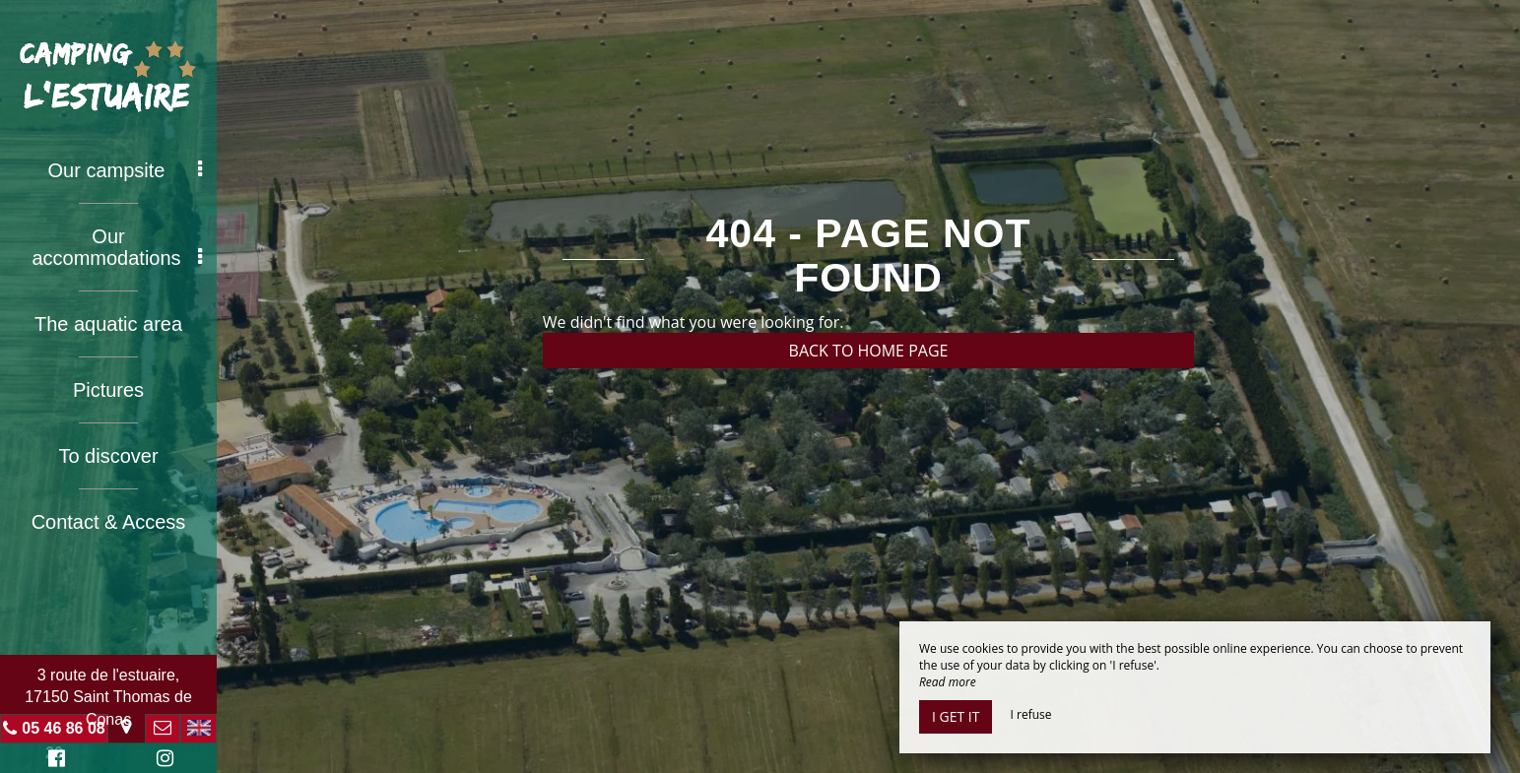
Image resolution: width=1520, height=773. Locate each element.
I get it (955, 716)
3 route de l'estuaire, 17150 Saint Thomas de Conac (108, 697)
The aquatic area (108, 324)
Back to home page (869, 350)
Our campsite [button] (125, 170)
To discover (108, 456)
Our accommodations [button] (117, 247)
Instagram (161, 760)
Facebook (54, 760)
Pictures (108, 390)
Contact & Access (109, 522)
